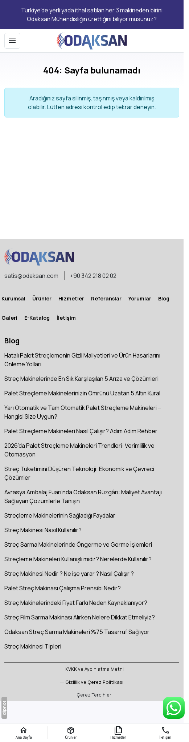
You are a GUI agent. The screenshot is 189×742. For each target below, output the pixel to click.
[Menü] (12, 41)
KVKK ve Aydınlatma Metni (94, 669)
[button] (91, 695)
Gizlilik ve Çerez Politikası (94, 682)
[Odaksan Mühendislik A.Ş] (92, 40)
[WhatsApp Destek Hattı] (174, 708)
